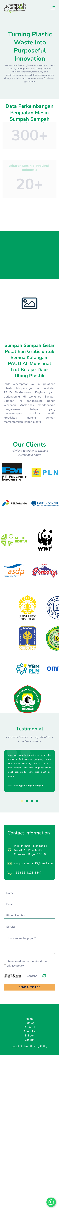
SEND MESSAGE (29, 987)
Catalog (30, 1023)
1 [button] (22, 801)
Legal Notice (20, 1046)
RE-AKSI (29, 1027)
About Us (29, 1031)
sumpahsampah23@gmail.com (33, 863)
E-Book (29, 1035)
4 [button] (37, 801)
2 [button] (27, 801)
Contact (29, 1040)
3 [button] (32, 801)
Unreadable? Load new (44, 976)
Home (29, 1019)
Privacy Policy (38, 1046)
